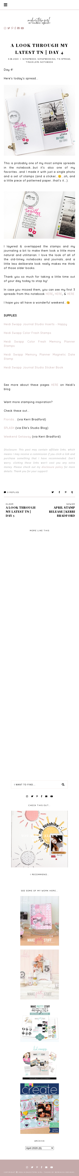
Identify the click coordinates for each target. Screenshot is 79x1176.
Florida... (10, 419)
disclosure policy (52, 467)
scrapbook (29, 59)
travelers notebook (39, 62)
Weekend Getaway (17, 436)
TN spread (63, 59)
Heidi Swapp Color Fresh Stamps (27, 333)
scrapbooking (46, 59)
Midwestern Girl (33, 1172)
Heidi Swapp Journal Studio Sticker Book (33, 367)
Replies (11, 492)
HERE (49, 294)
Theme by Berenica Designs (59, 1172)
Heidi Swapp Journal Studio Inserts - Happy (35, 324)
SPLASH (9, 428)
